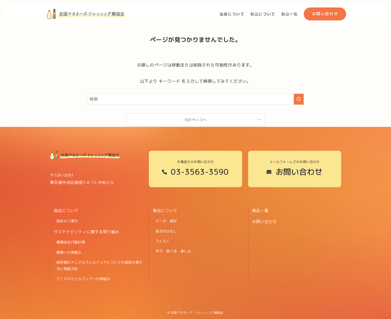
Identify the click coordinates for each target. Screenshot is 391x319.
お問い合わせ (264, 221)
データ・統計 (166, 221)
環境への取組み (69, 252)
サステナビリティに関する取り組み (86, 232)
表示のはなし (166, 231)
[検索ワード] (195, 99)
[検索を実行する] (299, 99)
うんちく (162, 241)
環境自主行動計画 (70, 242)
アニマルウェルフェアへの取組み (83, 278)
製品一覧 (260, 210)
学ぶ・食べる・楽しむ (173, 251)
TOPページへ (195, 120)
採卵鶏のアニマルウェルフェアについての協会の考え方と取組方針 (99, 265)
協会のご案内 (67, 221)
